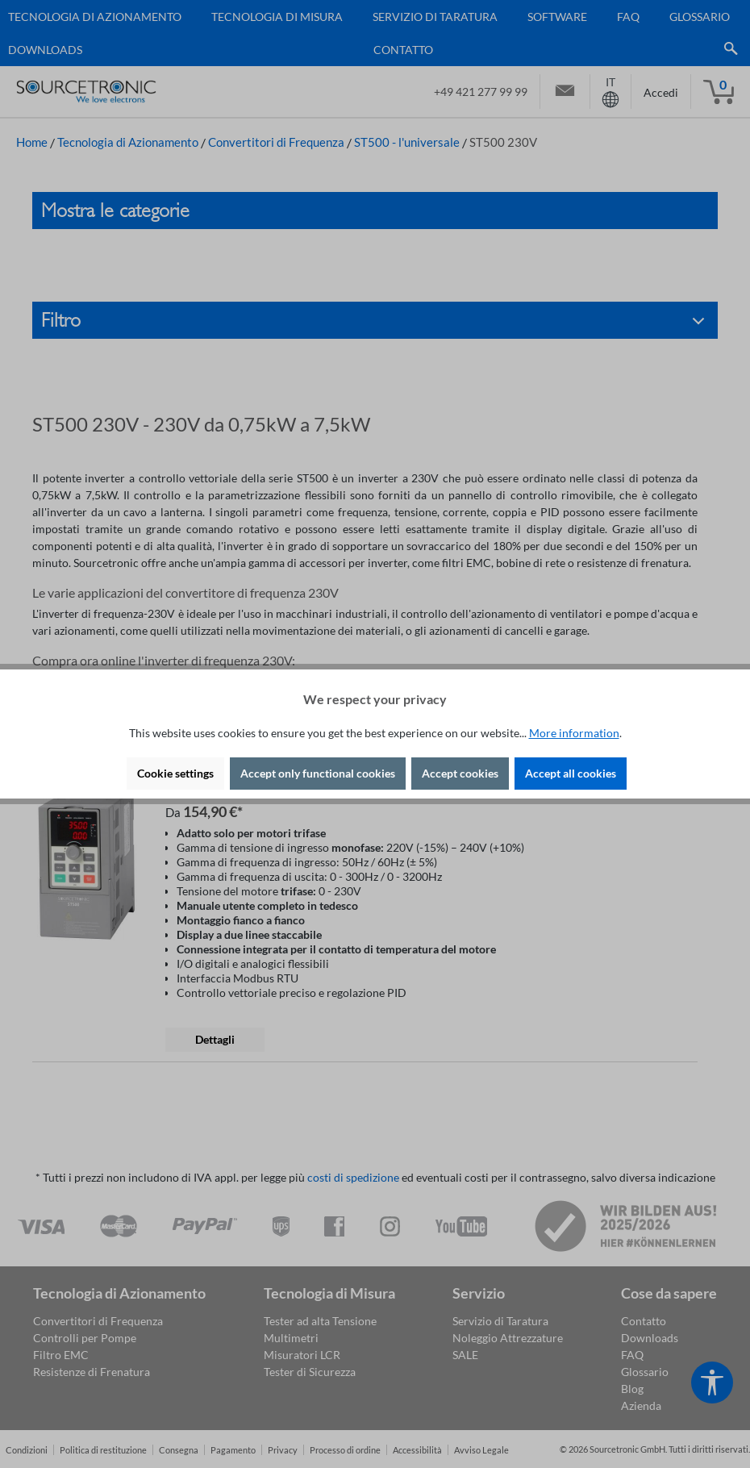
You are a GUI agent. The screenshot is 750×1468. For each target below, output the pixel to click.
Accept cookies (460, 773)
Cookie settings (175, 773)
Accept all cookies (570, 773)
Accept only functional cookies (317, 773)
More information (574, 733)
